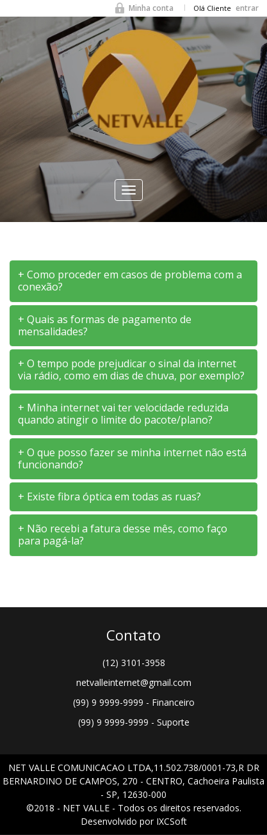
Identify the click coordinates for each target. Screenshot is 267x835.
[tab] (133, 281)
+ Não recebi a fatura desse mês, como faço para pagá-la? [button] (122, 534)
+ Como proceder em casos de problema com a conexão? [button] (130, 280)
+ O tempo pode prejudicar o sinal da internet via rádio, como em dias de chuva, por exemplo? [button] (131, 369)
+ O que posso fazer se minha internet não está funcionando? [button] (132, 458)
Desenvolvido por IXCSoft (134, 821)
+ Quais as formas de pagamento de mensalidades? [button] (104, 325)
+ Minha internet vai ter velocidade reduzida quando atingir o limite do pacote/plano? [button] (123, 414)
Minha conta (151, 8)
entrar (247, 8)
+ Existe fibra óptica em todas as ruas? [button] (109, 496)
